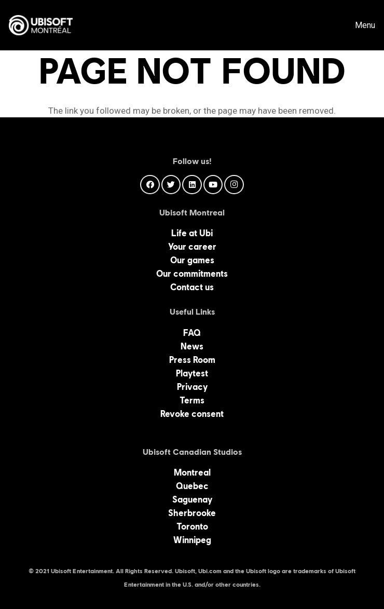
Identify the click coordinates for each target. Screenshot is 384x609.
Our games (192, 260)
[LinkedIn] (192, 185)
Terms (192, 400)
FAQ (192, 333)
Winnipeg (192, 540)
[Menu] (357, 25)
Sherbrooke (192, 513)
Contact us (192, 287)
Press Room (192, 360)
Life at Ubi (192, 233)
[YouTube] (213, 185)
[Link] (41, 25)
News (192, 346)
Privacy (192, 387)
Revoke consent (192, 414)
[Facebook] (150, 185)
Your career (192, 246)
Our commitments (192, 273)
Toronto (192, 526)
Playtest (192, 373)
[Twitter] (171, 185)
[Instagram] (234, 185)
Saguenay (192, 499)
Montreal (192, 472)
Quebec (192, 486)
